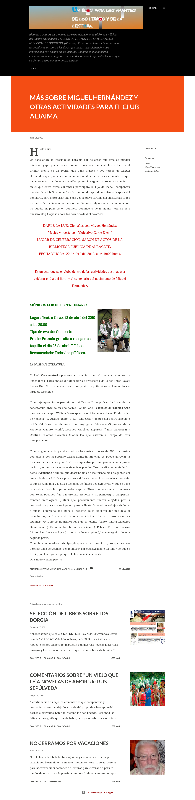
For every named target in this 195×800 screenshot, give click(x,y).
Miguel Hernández (152, 167)
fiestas (147, 163)
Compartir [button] (150, 148)
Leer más (115, 658)
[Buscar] (153, 8)
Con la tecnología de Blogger (97, 792)
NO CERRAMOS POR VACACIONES (69, 743)
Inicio (33, 68)
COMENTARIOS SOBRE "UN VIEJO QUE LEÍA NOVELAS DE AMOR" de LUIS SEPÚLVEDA (74, 681)
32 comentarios (52, 781)
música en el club (152, 171)
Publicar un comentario (42, 585)
